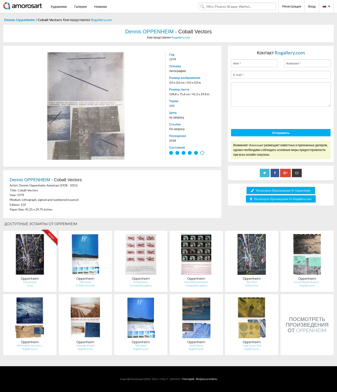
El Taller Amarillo (85, 285)
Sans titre (252, 282)
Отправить (281, 133)
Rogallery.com (101, 20)
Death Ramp (196, 345)
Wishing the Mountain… (30, 345)
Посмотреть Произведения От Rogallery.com (280, 199)
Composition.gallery (141, 285)
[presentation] (263, 118)
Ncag (30, 285)
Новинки (100, 6)
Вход (312, 6)
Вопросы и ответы (206, 379)
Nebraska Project (85, 345)
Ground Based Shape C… (307, 282)
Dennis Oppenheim (19, 20)
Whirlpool (85, 282)
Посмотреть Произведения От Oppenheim (281, 190)
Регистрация (291, 6)
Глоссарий (188, 379)
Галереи (80, 6)
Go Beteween (140, 282)
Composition (30, 282)
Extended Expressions (196, 282)
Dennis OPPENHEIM (149, 31)
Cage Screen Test (251, 345)
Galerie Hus (251, 285)
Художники (59, 6)
